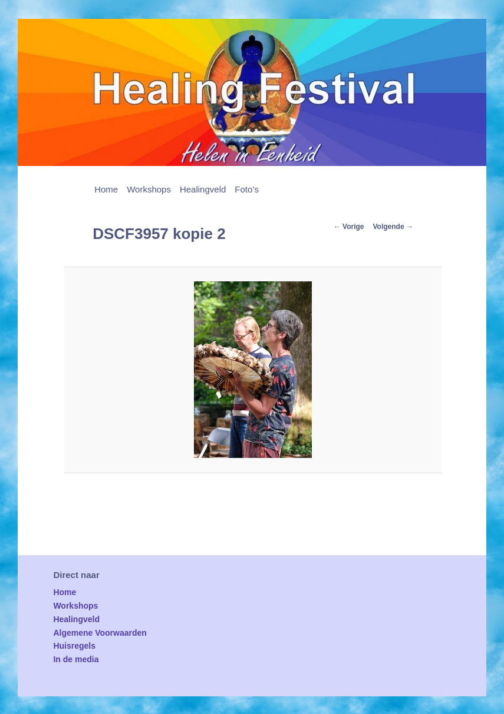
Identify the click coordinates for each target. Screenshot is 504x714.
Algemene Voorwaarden (99, 632)
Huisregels (74, 645)
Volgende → (393, 226)
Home (106, 189)
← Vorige (349, 226)
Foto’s (247, 189)
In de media (75, 659)
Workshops (149, 189)
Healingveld (203, 189)
